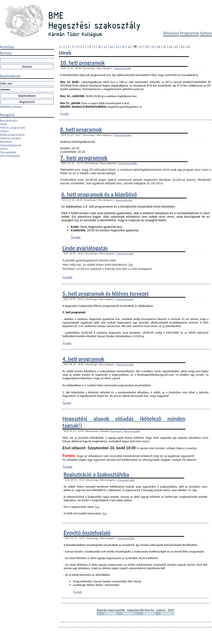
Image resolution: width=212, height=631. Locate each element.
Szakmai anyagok (10, 138)
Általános (171, 33)
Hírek (3, 124)
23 (176, 46)
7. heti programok (83, 158)
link (130, 264)
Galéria (4, 131)
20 (158, 46)
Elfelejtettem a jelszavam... (11, 106)
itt (77, 220)
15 (129, 46)
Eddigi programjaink (12, 134)
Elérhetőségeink (10, 156)
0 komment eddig (122, 68)
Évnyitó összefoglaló (87, 532)
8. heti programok (81, 129)
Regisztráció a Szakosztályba (96, 474)
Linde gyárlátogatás (85, 248)
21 (164, 46)
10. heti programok (82, 62)
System (206, 33)
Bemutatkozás (8, 120)
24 (182, 46)
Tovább (64, 113)
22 (170, 46)
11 (105, 46)
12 (111, 46)
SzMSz (4, 148)
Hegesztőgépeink (10, 145)
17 (141, 46)
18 (146, 46)
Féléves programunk (12, 127)
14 (123, 46)
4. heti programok (83, 358)
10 (99, 46)
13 (117, 46)
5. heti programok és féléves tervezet (105, 293)
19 (152, 46)
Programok (189, 33)
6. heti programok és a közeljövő (99, 194)
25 (188, 46)
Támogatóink (8, 152)
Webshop (6, 141)
